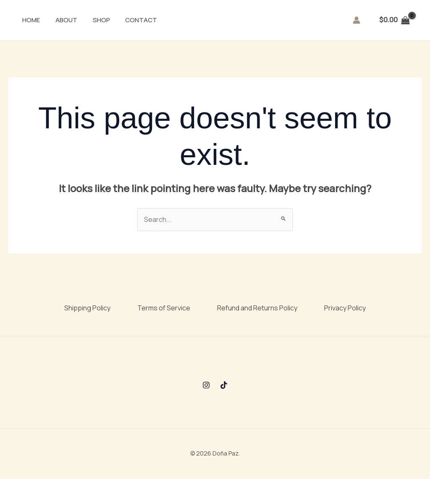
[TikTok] (224, 385)
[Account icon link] (356, 20)
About (58, 20)
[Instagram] (206, 385)
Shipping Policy (87, 307)
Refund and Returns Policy (257, 307)
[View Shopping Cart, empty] (394, 20)
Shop (90, 20)
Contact (127, 20)
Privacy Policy (345, 307)
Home (25, 20)
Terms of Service (163, 307)
